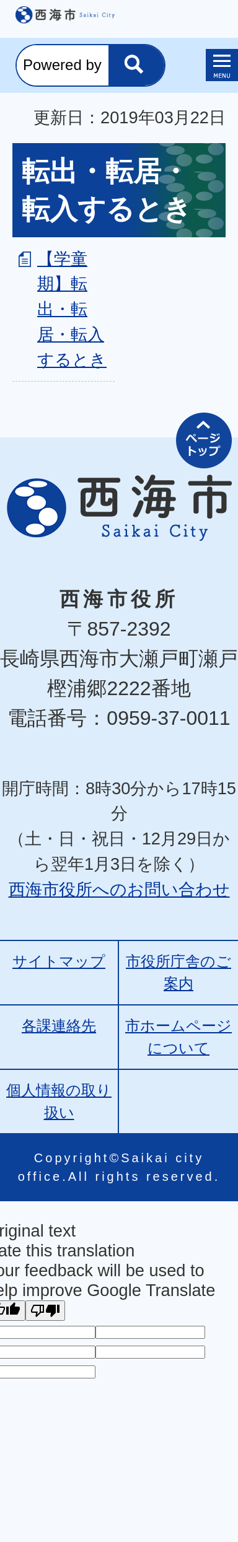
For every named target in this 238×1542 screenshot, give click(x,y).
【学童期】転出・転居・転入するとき (72, 309)
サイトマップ (58, 961)
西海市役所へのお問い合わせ (119, 889)
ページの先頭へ (204, 440)
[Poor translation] (45, 1310)
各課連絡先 (59, 1025)
